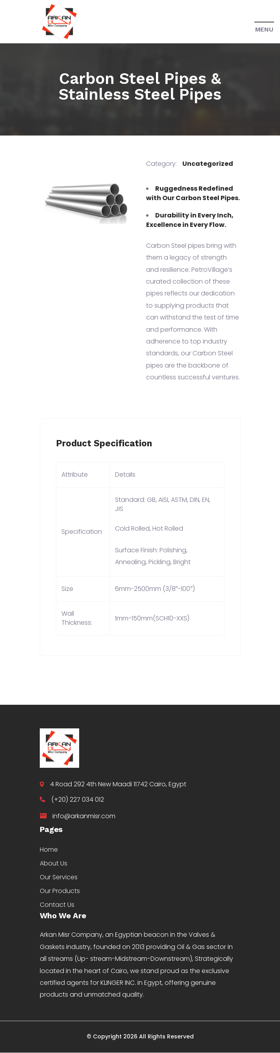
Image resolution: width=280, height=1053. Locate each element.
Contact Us (57, 904)
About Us (53, 863)
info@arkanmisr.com (83, 816)
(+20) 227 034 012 (77, 799)
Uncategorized (207, 163)
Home (49, 849)
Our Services (59, 877)
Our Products (60, 890)
